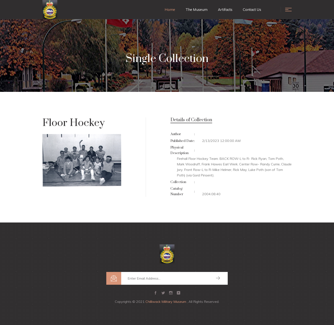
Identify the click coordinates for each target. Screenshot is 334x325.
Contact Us (252, 9)
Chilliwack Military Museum (166, 301)
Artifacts (225, 9)
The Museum (196, 9)
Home (170, 9)
